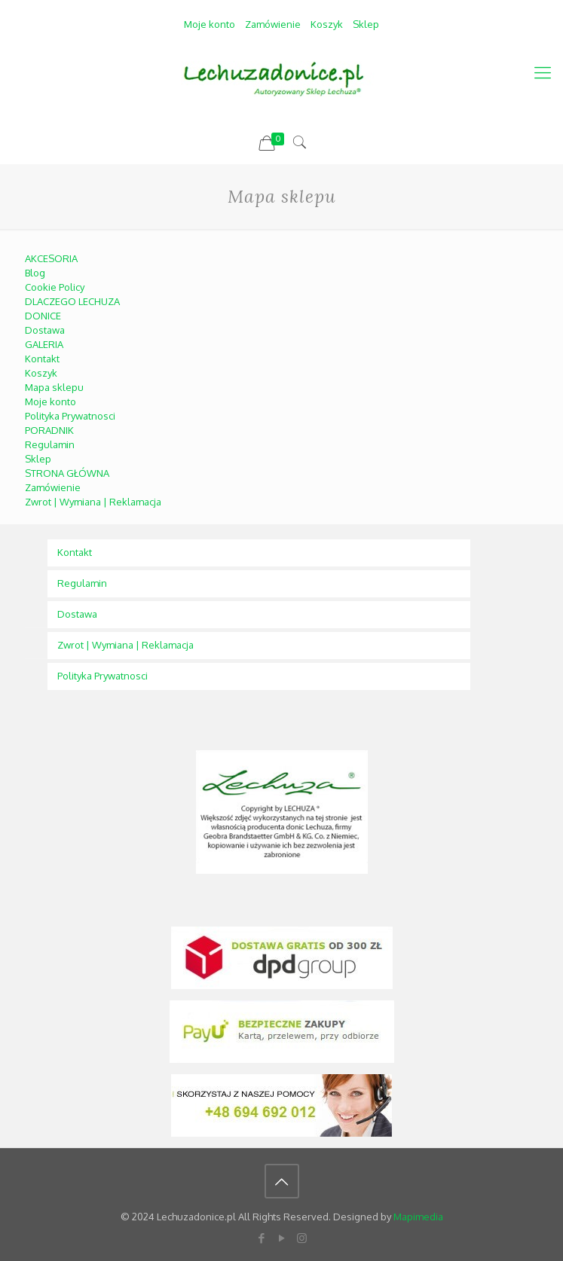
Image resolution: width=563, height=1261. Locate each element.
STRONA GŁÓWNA (67, 473)
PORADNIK (49, 430)
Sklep (366, 24)
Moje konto (209, 24)
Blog (35, 273)
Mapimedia (418, 1217)
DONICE (43, 316)
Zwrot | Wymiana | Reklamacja (93, 502)
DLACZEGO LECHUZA (72, 301)
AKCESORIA (51, 258)
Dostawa (45, 330)
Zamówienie (273, 24)
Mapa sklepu (54, 387)
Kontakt (42, 359)
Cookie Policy (54, 287)
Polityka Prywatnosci (70, 416)
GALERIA (44, 344)
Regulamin (50, 444)
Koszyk (327, 24)
